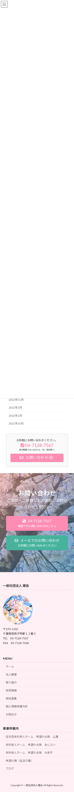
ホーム (10, 666)
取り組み (11, 682)
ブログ (10, 768)
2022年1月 (15, 415)
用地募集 (11, 698)
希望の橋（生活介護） (19, 760)
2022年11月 (16, 399)
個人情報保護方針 (17, 706)
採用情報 (11, 690)
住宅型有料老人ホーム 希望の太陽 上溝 (32, 736)
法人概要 (11, 674)
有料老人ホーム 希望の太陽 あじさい (30, 744)
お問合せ (11, 714)
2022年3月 (15, 407)
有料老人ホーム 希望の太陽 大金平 (29, 752)
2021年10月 (16, 423)
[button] (37, 523)
